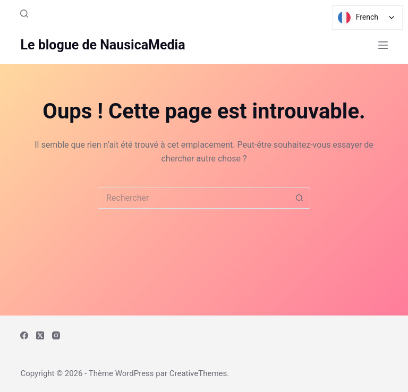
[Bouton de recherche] (299, 198)
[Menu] (383, 45)
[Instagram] (56, 335)
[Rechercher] (24, 14)
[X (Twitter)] (40, 335)
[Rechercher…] (193, 198)
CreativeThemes (198, 373)
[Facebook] (24, 335)
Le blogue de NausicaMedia (102, 45)
